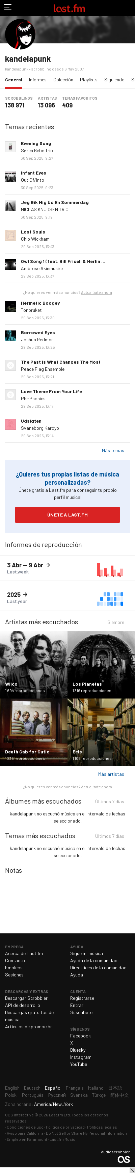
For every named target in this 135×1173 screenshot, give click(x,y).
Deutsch (32, 1088)
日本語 (115, 1088)
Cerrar (132, 1170)
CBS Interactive (19, 1114)
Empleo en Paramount (27, 1139)
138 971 (15, 105)
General (15, 79)
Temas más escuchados (40, 835)
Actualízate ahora (96, 292)
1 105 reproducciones (92, 758)
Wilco (11, 684)
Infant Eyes (33, 173)
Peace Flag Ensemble (42, 369)
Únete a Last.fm (67, 515)
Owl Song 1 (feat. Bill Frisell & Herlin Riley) (67, 261)
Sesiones (14, 974)
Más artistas (111, 774)
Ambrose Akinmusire (42, 268)
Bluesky (77, 1050)
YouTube (78, 1064)
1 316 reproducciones (92, 690)
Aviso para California (25, 1133)
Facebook (80, 1035)
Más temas (113, 450)
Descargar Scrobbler (26, 998)
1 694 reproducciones (25, 690)
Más (127, 146)
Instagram (80, 1057)
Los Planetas (87, 684)
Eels (77, 751)
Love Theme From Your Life (51, 391)
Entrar (76, 1005)
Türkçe (99, 1095)
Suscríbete (81, 1012)
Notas (13, 870)
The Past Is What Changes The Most (61, 362)
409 (67, 105)
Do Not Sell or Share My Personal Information (86, 1133)
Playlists (89, 79)
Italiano (96, 1088)
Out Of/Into (32, 180)
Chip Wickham (35, 239)
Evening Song (36, 143)
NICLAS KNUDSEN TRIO (45, 209)
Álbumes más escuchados (43, 801)
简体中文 (119, 1095)
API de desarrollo (22, 1005)
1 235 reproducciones (25, 758)
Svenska (79, 1095)
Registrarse (82, 998)
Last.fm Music (62, 1139)
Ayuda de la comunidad (93, 960)
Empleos (14, 967)
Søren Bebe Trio (37, 150)
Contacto (15, 960)
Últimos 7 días (109, 802)
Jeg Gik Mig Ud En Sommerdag (55, 202)
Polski (11, 1095)
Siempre (115, 623)
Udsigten (31, 421)
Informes (38, 79)
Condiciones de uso (25, 1127)
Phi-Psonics (33, 398)
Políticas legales (102, 1127)
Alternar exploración (8, 8)
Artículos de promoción (29, 1026)
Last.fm (69, 8)
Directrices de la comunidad (98, 967)
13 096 (46, 105)
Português (33, 1095)
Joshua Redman (37, 339)
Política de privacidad (65, 1127)
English (12, 1088)
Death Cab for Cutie (27, 751)
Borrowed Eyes (38, 332)
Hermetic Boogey (40, 303)
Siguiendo (114, 79)
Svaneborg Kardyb (40, 428)
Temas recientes (29, 126)
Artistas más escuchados (41, 622)
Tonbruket (31, 310)
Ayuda (76, 974)
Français (75, 1088)
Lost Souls (33, 232)
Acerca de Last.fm (24, 953)
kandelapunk (28, 58)
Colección (63, 79)
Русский (57, 1095)
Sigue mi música (86, 953)
